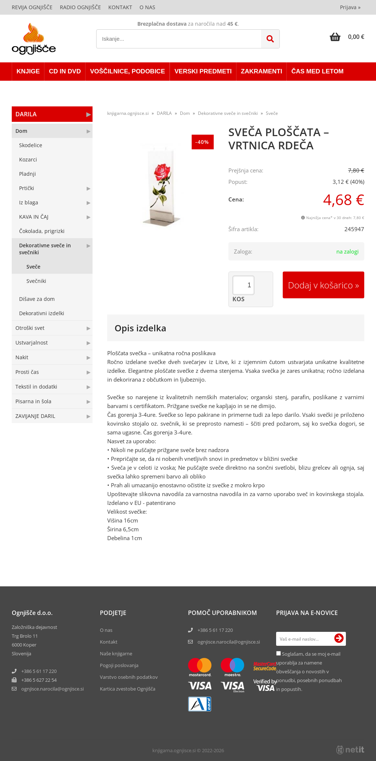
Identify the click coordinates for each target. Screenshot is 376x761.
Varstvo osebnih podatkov (129, 677)
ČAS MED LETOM (317, 71)
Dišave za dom (37, 298)
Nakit (21, 357)
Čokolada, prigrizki (42, 230)
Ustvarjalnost (31, 342)
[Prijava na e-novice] (339, 639)
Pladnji (27, 173)
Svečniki (36, 280)
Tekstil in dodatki (36, 386)
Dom (21, 130)
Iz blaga (28, 202)
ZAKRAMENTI (261, 71)
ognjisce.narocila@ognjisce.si (229, 641)
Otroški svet (29, 327)
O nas (147, 7)
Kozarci (28, 159)
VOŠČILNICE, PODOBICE (127, 71)
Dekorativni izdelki (41, 313)
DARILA (26, 114)
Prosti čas (27, 371)
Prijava (350, 7)
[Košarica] (347, 36)
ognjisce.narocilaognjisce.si (52, 688)
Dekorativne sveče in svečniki (45, 249)
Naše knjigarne (116, 653)
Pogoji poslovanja (119, 665)
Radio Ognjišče (80, 7)
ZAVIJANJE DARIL (35, 415)
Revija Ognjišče (32, 7)
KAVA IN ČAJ (33, 216)
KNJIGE (28, 71)
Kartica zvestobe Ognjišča (127, 688)
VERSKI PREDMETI (203, 71)
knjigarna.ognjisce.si (128, 113)
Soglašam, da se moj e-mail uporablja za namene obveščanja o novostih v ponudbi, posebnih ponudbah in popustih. (309, 671)
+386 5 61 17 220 (39, 671)
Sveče (33, 266)
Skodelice (30, 145)
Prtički (26, 188)
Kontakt (120, 7)
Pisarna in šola (33, 401)
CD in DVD (65, 71)
